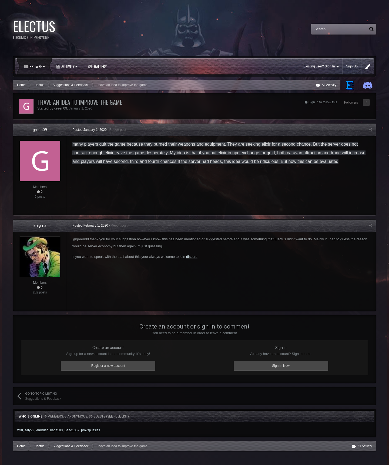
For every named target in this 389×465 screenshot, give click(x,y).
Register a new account (108, 366)
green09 (60, 108)
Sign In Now (281, 366)
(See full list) (117, 416)
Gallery (100, 66)
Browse (37, 66)
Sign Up (352, 66)
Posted (89, 130)
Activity (69, 66)
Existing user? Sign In (321, 66)
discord (191, 257)
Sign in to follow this (322, 102)
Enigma (39, 225)
